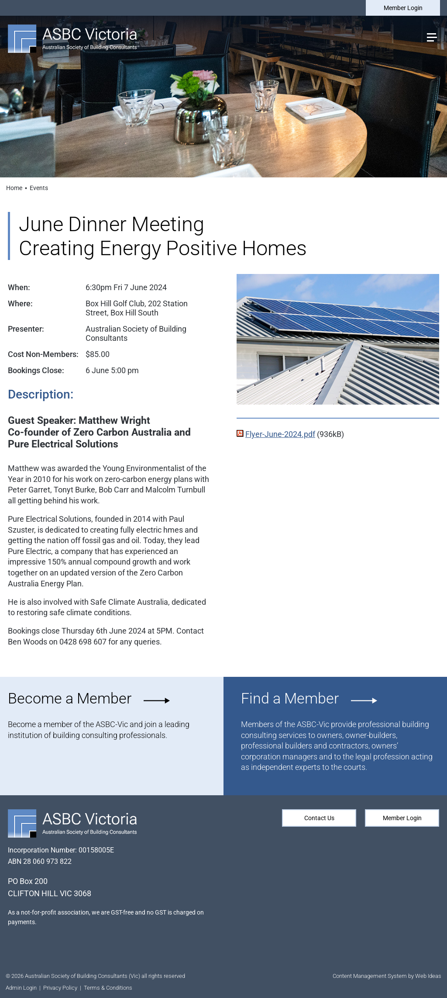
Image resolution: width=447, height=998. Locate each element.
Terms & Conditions (108, 987)
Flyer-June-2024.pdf (280, 434)
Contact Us (319, 817)
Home (14, 187)
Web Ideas (428, 976)
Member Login (403, 7)
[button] (431, 36)
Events (39, 187)
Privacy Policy (60, 987)
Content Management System (370, 976)
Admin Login (21, 987)
